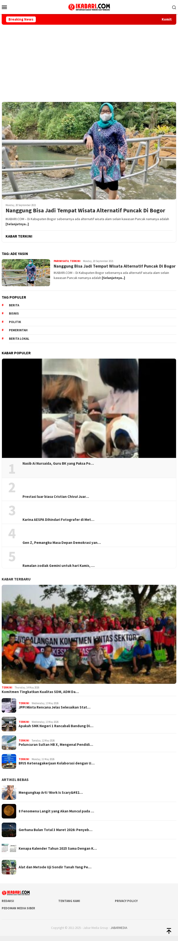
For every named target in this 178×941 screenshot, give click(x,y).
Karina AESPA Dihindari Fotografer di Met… (58, 519)
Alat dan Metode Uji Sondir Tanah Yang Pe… (55, 867)
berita (14, 305)
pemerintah (18, 330)
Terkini (75, 261)
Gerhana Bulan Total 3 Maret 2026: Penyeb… (55, 830)
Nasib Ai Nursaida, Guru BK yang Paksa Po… (58, 463)
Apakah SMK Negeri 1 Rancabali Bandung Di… (56, 726)
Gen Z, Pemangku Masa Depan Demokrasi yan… (61, 542)
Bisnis (14, 313)
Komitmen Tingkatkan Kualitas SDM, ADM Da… (40, 692)
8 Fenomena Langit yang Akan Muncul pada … (56, 811)
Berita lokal (19, 339)
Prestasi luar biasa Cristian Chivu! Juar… (55, 496)
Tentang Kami (69, 901)
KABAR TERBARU (16, 579)
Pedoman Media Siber (18, 908)
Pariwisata (61, 261)
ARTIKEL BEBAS (15, 779)
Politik (15, 322)
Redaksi (8, 901)
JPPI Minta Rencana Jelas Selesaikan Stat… (54, 707)
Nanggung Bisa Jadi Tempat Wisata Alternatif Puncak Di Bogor (85, 210)
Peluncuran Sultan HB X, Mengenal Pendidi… (56, 744)
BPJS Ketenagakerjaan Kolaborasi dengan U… (57, 763)
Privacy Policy (126, 901)
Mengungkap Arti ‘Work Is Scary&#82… (51, 792)
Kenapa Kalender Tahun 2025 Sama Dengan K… (58, 848)
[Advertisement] (89, 61)
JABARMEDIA (119, 928)
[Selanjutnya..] (17, 224)
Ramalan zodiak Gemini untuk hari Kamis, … (58, 565)
